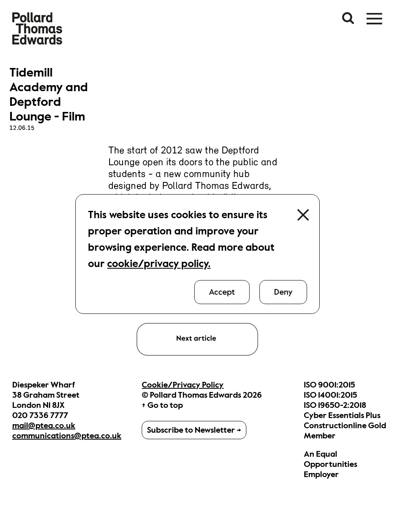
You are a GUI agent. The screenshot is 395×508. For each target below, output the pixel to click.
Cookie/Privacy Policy (183, 384)
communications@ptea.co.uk (66, 435)
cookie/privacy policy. (159, 263)
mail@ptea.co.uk (43, 425)
